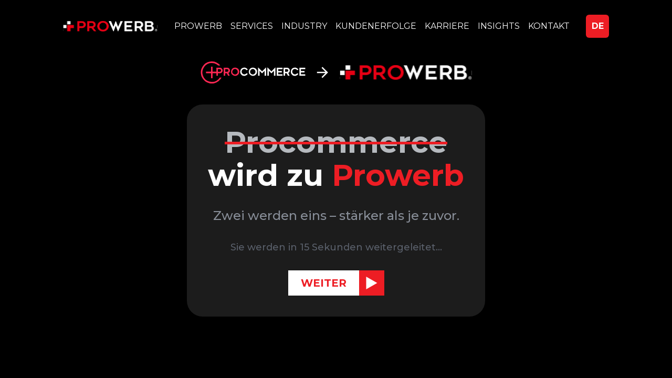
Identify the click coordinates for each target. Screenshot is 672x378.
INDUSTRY (304, 26)
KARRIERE (447, 26)
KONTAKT (549, 26)
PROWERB (198, 26)
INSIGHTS (499, 26)
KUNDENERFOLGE (375, 26)
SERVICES (251, 26)
